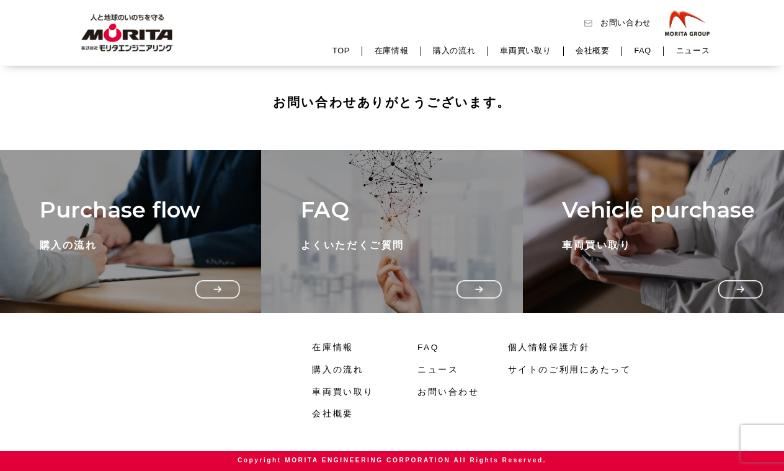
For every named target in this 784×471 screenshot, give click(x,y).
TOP (341, 50)
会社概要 (593, 50)
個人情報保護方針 (549, 347)
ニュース (693, 50)
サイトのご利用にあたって (569, 369)
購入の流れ (454, 50)
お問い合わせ (625, 23)
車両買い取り (525, 50)
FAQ (643, 50)
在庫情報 (392, 50)
